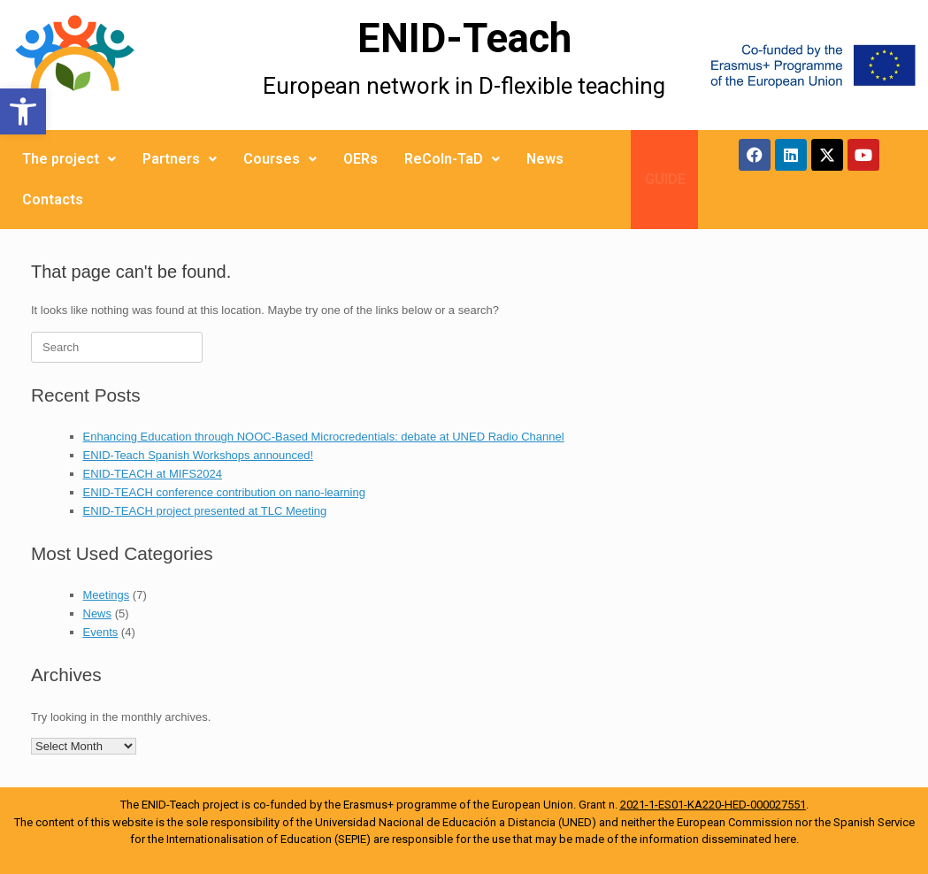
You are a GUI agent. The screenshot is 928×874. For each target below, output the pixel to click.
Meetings (106, 595)
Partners (179, 158)
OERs (360, 158)
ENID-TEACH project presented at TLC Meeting (205, 511)
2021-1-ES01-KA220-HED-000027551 (713, 804)
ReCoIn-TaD (452, 158)
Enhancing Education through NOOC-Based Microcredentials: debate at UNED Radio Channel (323, 436)
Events (101, 632)
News (545, 158)
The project (69, 158)
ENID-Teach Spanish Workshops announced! (198, 455)
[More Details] (116, 65)
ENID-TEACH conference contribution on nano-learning (224, 492)
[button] (23, 111)
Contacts (52, 199)
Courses (280, 158)
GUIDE (665, 179)
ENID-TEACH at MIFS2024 (153, 473)
